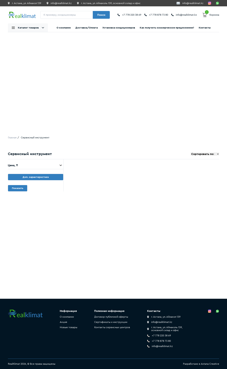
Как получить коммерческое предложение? (167, 27)
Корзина (211, 15)
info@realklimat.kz (190, 3)
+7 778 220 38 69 (129, 15)
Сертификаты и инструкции (110, 322)
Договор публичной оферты (111, 317)
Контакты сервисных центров (112, 327)
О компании (64, 27)
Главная (12, 137)
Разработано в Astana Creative (201, 364)
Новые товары (68, 327)
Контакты (205, 27)
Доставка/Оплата (86, 27)
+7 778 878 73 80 (156, 15)
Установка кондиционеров (118, 27)
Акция (63, 322)
